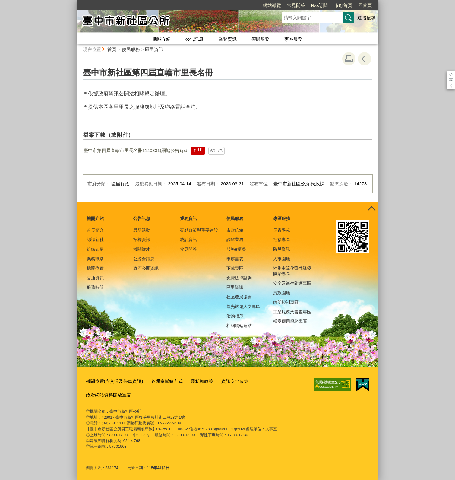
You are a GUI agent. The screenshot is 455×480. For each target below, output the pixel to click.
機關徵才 (141, 249)
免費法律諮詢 (239, 277)
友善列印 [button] (348, 58)
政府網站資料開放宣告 (105, 393)
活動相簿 (234, 315)
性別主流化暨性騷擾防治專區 (292, 271)
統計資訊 (188, 239)
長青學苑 (281, 230)
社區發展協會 (239, 296)
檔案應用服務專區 (290, 321)
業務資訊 (228, 39)
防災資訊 (281, 249)
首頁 (111, 49)
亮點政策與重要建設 (199, 230)
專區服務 (293, 39)
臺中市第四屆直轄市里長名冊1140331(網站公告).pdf (136, 150)
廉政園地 (281, 293)
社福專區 (281, 239)
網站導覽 (237, 5)
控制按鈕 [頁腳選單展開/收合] (371, 208)
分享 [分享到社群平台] (451, 75)
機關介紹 (162, 39)
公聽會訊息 (143, 258)
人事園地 (281, 258)
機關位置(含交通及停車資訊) (111, 380)
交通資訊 (95, 277)
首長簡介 (95, 230)
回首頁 (330, 5)
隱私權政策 (188, 380)
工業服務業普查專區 (292, 312)
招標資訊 (141, 239)
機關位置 (95, 268)
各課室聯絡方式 (157, 380)
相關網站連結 (239, 325)
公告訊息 (194, 39)
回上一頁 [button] (364, 58)
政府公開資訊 (146, 268)
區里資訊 (154, 49)
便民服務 (260, 39)
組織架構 (95, 249)
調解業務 (234, 239)
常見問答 (261, 5)
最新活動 (141, 230)
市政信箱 (234, 230)
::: (74, 2)
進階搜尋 (366, 17)
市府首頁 (308, 5)
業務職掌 (95, 258)
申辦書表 (234, 258)
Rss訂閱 (284, 5)
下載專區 (234, 268)
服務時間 (95, 287)
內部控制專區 (286, 302)
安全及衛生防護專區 (292, 283)
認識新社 (95, 239)
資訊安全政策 (218, 380)
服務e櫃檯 (236, 249)
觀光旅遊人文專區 (243, 306)
